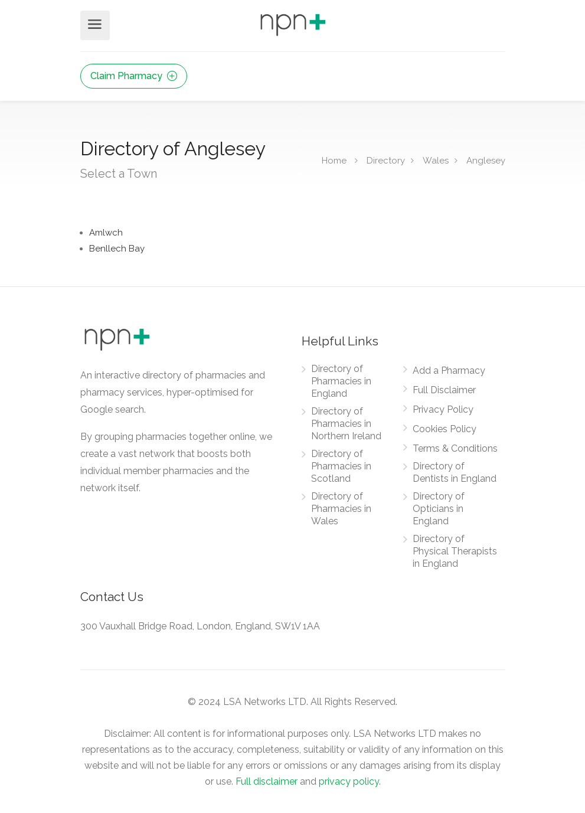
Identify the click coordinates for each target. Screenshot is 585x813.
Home (334, 160)
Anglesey (485, 160)
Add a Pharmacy (449, 370)
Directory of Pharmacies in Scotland (341, 466)
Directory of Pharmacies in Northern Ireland (346, 424)
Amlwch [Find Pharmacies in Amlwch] (106, 232)
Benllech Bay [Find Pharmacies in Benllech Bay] (117, 248)
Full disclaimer (267, 781)
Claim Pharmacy (133, 75)
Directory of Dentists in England (454, 472)
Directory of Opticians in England (439, 509)
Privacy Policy (443, 409)
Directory (386, 160)
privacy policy (349, 781)
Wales (436, 160)
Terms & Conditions (455, 448)
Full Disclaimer (444, 390)
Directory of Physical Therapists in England (455, 551)
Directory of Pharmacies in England (341, 381)
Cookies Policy (444, 429)
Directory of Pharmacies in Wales (341, 509)
